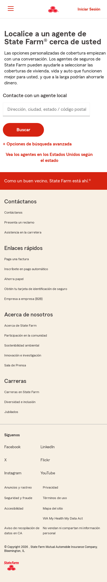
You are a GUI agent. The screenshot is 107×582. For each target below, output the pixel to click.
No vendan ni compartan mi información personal (71, 530)
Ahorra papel (13, 279)
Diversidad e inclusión (19, 402)
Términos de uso (55, 498)
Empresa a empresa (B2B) (23, 299)
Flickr (45, 460)
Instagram (12, 473)
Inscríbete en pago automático (26, 269)
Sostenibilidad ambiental (21, 345)
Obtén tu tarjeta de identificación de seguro (35, 289)
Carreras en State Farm (21, 392)
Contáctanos (13, 212)
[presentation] (46, 109)
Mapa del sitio (53, 508)
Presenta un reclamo (19, 222)
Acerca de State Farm (20, 325)
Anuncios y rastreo (18, 487)
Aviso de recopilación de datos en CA (21, 530)
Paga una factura (16, 259)
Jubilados (11, 412)
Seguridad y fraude (18, 498)
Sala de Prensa (15, 365)
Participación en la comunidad (25, 335)
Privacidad (50, 487)
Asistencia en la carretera (22, 232)
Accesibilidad (13, 508)
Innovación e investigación (22, 355)
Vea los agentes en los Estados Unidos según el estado (49, 157)
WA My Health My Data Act (63, 518)
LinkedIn (48, 447)
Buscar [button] (23, 130)
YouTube (48, 473)
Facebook (12, 447)
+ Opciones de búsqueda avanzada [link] (37, 144)
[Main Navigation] (10, 8)
